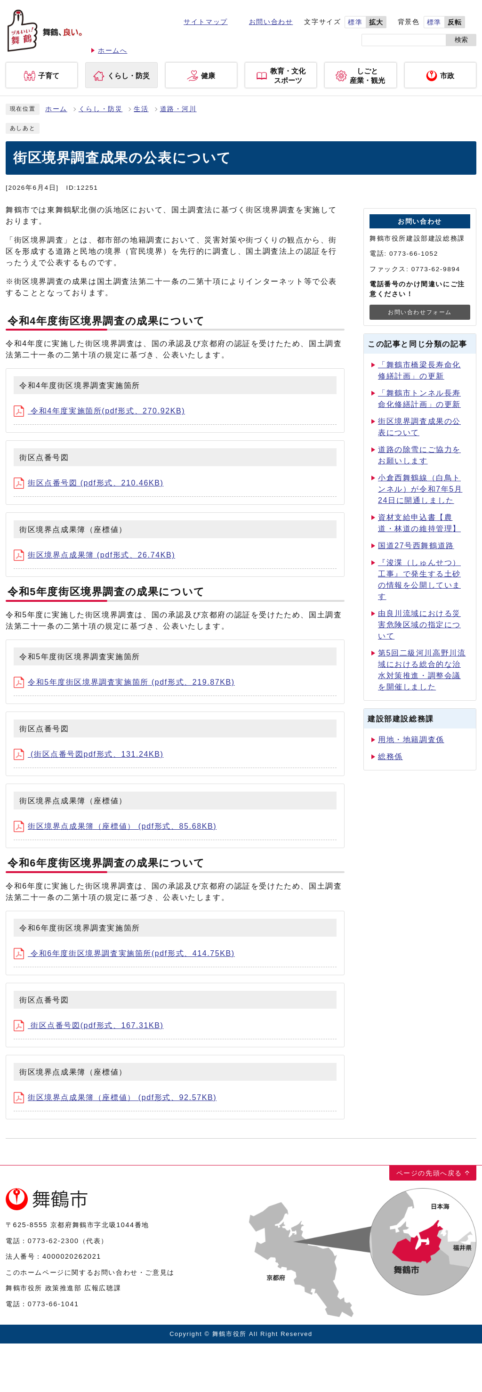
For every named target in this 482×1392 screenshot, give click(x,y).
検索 (461, 39)
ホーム (56, 109)
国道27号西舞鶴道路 (416, 546)
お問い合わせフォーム (420, 312)
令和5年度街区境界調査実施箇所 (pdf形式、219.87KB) (124, 682)
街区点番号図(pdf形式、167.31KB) (88, 1025)
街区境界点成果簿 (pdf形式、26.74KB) (94, 555)
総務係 (390, 757)
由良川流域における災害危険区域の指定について (419, 624)
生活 (141, 109)
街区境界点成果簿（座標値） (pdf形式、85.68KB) (115, 826)
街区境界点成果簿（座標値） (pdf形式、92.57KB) (115, 1097)
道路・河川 (178, 109)
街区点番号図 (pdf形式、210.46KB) (88, 483)
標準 (355, 22)
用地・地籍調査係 (411, 740)
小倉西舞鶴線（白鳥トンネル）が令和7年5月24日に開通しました (420, 489)
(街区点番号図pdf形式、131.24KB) (88, 754)
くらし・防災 (101, 109)
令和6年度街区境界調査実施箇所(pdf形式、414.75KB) (124, 953)
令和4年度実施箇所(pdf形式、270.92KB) (99, 411)
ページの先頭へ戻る (429, 1173)
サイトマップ (206, 21)
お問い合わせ (271, 21)
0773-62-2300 (53, 1241)
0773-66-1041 (53, 1304)
